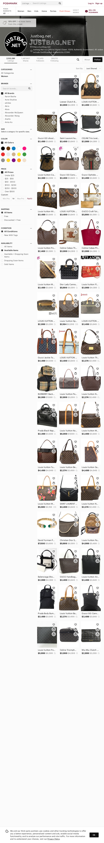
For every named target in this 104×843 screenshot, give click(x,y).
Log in (91, 3)
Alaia (5, 109)
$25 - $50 (7, 178)
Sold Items (7, 264)
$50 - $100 (8, 182)
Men (29, 11)
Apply (29, 198)
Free (4, 216)
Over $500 (8, 191)
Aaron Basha (8, 96)
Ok (94, 835)
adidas (6, 103)
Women (21, 11)
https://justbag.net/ (42, 47)
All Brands (7, 93)
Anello (5, 119)
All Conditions (9, 231)
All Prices (7, 172)
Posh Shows (65, 11)
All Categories (7, 73)
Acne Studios (9, 99)
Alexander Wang (10, 116)
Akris (5, 106)
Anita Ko (6, 122)
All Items (6, 212)
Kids (36, 11)
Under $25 (7, 175)
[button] (27, 3)
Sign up (98, 3)
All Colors (7, 142)
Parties (53, 11)
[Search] (45, 3)
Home (44, 11)
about (87, 59)
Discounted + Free (11, 220)
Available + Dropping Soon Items (14, 255)
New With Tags (9, 235)
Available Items (9, 250)
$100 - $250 (8, 185)
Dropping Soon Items (12, 260)
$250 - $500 (8, 188)
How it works (76, 11)
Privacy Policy (53, 839)
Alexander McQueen (12, 112)
